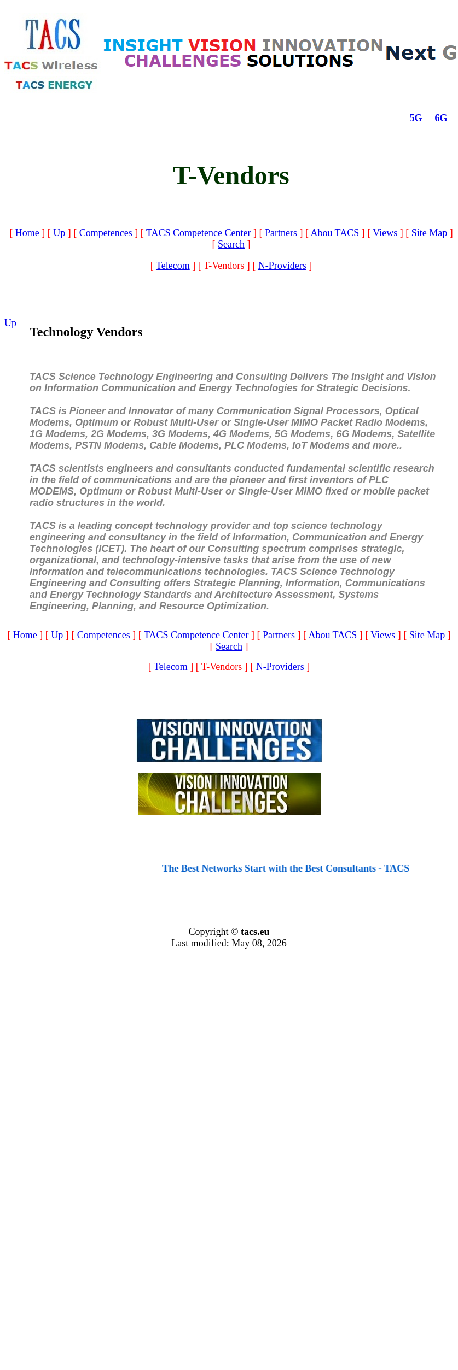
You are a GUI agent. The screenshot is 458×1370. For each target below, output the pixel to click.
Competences (105, 232)
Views (385, 232)
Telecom (173, 265)
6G (441, 118)
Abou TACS (334, 232)
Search (231, 244)
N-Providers (282, 265)
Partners (281, 232)
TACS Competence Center (198, 232)
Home (27, 232)
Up (59, 232)
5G (416, 118)
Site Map (429, 232)
